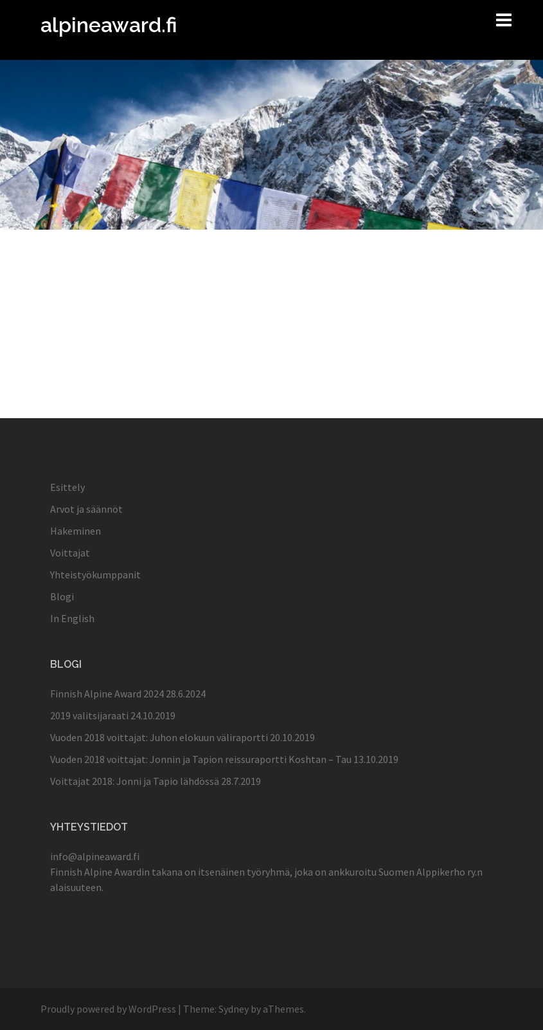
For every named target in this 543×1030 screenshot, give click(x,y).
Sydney (233, 1008)
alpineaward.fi (108, 25)
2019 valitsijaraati (89, 715)
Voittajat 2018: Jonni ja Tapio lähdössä (134, 781)
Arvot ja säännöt (86, 508)
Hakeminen (75, 530)
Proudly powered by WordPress (108, 1008)
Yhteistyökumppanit (95, 574)
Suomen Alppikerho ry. (427, 871)
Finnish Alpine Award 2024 (107, 693)
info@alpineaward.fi (94, 856)
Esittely (67, 487)
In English (72, 618)
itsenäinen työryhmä (244, 871)
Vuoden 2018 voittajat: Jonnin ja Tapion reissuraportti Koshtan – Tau (201, 759)
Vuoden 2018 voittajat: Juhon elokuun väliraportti (159, 737)
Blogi (62, 596)
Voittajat (70, 552)
